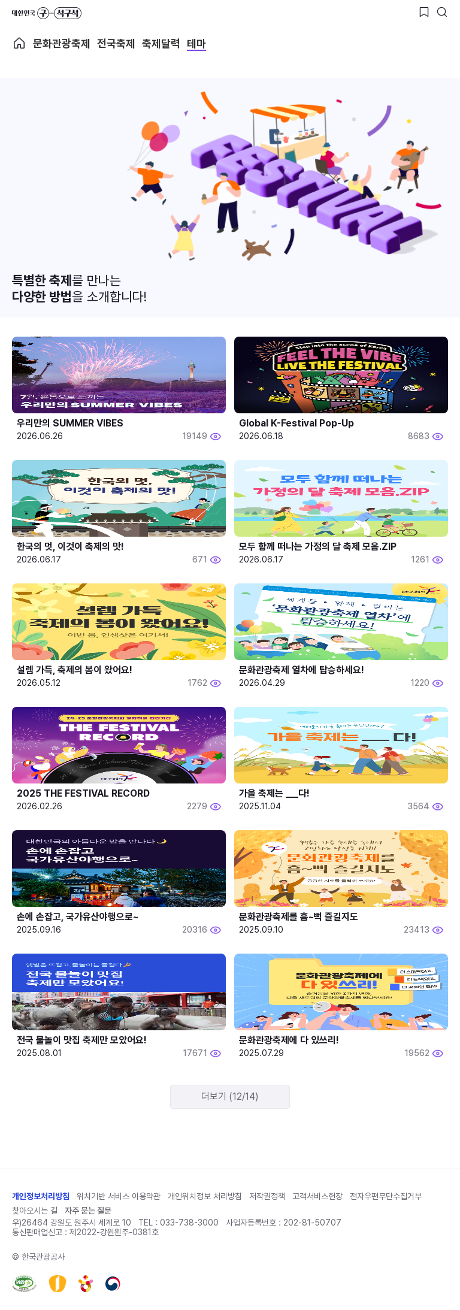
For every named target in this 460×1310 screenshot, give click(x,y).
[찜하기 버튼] (424, 12)
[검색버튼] (442, 12)
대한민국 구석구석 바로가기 (46, 13)
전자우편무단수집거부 (386, 1196)
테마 (196, 43)
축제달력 (161, 43)
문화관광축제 (61, 43)
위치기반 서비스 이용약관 (119, 1196)
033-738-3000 (189, 1222)
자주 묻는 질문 (88, 1210)
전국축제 (116, 43)
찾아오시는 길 (35, 1210)
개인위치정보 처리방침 (205, 1196)
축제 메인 (19, 43)
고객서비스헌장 (317, 1196)
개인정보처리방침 (40, 1196)
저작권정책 (267, 1196)
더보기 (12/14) (230, 1096)
